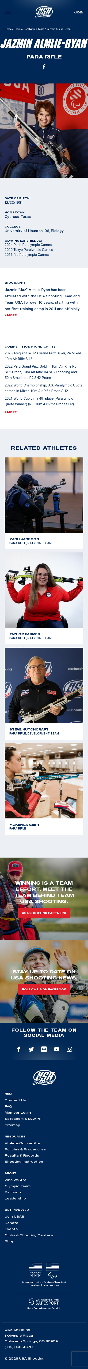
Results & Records (22, 1155)
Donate (11, 1223)
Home (8, 29)
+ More (11, 315)
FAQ (8, 1106)
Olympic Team (18, 1186)
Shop (9, 1241)
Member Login (18, 1112)
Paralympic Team (34, 29)
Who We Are (16, 1180)
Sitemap (12, 1125)
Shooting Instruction (24, 1161)
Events (11, 1229)
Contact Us (15, 1100)
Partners (13, 1192)
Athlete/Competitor (23, 1143)
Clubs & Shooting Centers (29, 1235)
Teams (18, 29)
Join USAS (14, 1216)
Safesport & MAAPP (23, 1118)
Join (78, 12)
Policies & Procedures (25, 1149)
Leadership (15, 1198)
